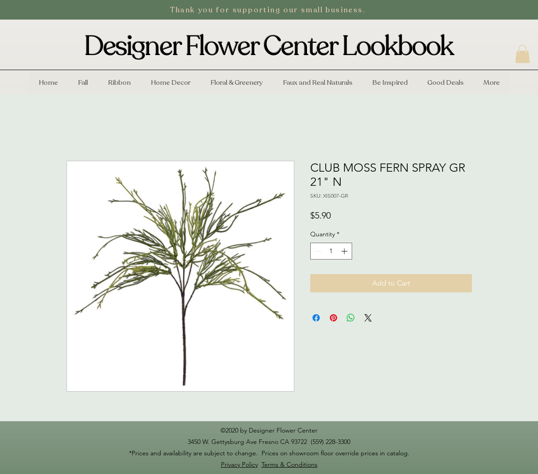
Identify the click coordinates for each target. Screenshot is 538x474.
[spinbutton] (331, 251)
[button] (522, 54)
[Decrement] (317, 251)
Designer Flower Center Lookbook (268, 46)
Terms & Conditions (289, 464)
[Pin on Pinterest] (333, 317)
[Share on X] (368, 317)
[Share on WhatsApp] (350, 317)
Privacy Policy (239, 464)
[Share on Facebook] (316, 317)
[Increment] (345, 251)
